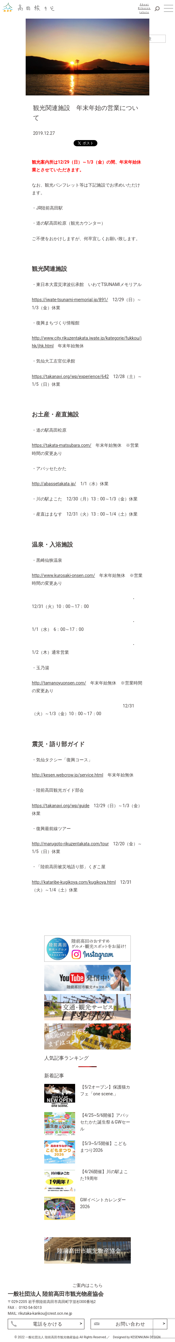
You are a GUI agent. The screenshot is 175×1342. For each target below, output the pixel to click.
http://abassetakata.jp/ (54, 483)
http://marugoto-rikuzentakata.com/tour (70, 843)
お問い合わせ (130, 1324)
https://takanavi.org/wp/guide (60, 805)
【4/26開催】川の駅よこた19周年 (104, 1175)
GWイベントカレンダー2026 (103, 1203)
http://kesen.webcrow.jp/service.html (67, 774)
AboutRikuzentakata (144, 8)
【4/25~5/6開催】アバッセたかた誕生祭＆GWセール (105, 1122)
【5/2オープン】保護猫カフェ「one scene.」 (105, 1090)
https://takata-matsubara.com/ (61, 445)
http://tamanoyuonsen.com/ (59, 682)
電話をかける (47, 1324)
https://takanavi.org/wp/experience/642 (70, 376)
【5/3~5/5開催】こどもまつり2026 (103, 1147)
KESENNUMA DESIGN (145, 1337)
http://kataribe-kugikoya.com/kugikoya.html (74, 882)
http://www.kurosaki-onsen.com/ (63, 575)
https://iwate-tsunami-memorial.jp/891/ (70, 299)
